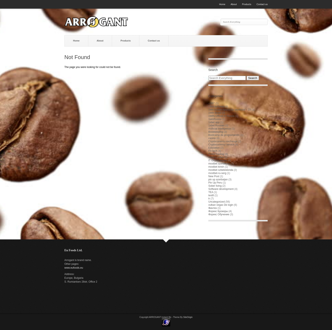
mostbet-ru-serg (217, 173)
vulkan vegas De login (220, 204)
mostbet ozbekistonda (220, 169)
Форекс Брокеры (218, 211)
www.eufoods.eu (73, 267)
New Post (213, 176)
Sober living (215, 185)
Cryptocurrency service (221, 144)
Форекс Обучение (218, 214)
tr (209, 198)
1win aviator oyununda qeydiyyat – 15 (229, 109)
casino (212, 138)
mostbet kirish (216, 166)
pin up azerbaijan (218, 179)
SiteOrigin (188, 317)
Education (214, 147)
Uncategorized (216, 201)
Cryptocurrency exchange (222, 141)
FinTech (212, 150)
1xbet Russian (216, 125)
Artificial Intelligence (219, 128)
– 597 (211, 103)
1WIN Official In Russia (221, 116)
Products (246, 4)
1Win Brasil (214, 112)
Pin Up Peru (215, 182)
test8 (211, 195)
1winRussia (214, 119)
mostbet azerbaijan (219, 163)
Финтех (212, 208)
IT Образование (217, 160)
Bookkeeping (215, 131)
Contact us (262, 4)
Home (222, 4)
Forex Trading (216, 154)
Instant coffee (216, 157)
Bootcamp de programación (223, 135)
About (234, 4)
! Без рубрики (216, 106)
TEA (210, 192)
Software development (221, 189)
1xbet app (214, 122)
